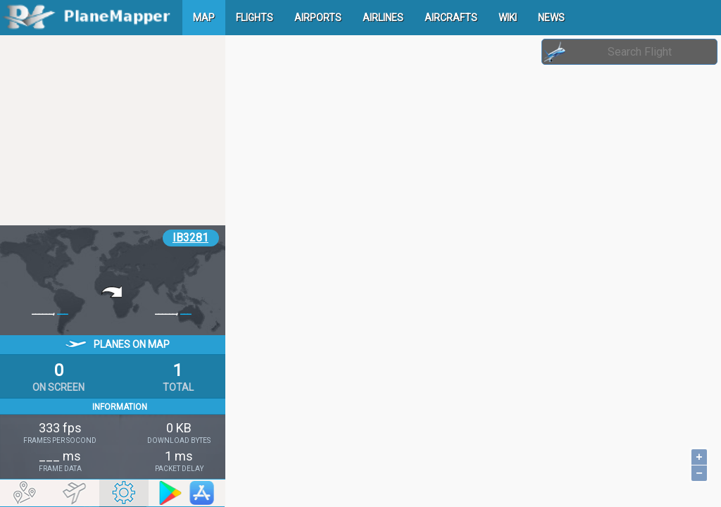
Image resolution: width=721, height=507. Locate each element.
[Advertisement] (113, 130)
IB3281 (190, 237)
